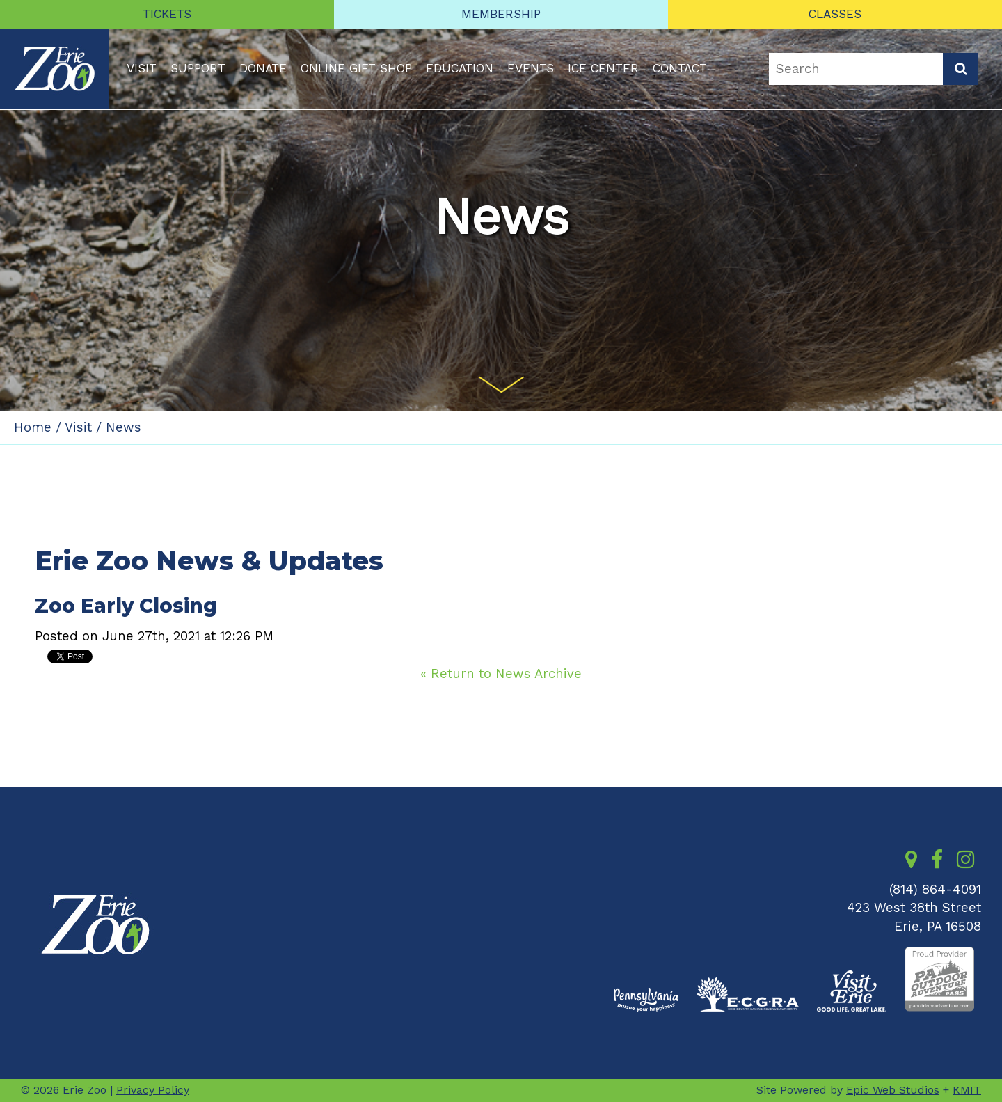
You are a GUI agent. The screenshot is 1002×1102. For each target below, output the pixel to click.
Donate (263, 68)
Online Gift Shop (356, 68)
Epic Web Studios (892, 1089)
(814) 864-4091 (935, 889)
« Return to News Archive (501, 674)
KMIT (967, 1089)
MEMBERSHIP (501, 14)
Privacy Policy (152, 1089)
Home (32, 427)
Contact (680, 68)
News (123, 427)
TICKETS (167, 14)
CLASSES (835, 14)
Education (459, 68)
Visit (142, 68)
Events (530, 68)
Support (197, 68)
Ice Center (603, 68)
